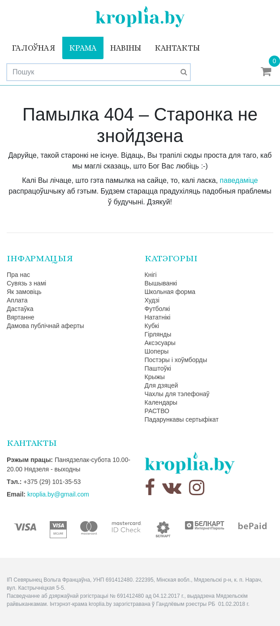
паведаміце (239, 180)
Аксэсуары (160, 342)
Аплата (17, 300)
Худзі (152, 300)
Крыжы (155, 376)
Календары (161, 402)
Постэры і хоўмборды (176, 359)
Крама (83, 47)
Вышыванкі (161, 283)
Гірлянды (158, 334)
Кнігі (151, 274)
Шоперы (157, 351)
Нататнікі (158, 317)
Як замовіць (24, 291)
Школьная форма (170, 291)
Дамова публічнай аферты (45, 325)
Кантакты (177, 47)
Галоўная (34, 47)
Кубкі (152, 325)
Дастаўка (20, 308)
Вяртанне (20, 317)
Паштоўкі (158, 368)
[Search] (98, 72)
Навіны (125, 47)
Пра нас (18, 274)
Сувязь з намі (26, 283)
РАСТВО (157, 410)
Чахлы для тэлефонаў (177, 393)
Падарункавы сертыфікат (182, 419)
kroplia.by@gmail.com (58, 494)
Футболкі (157, 308)
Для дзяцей (161, 385)
